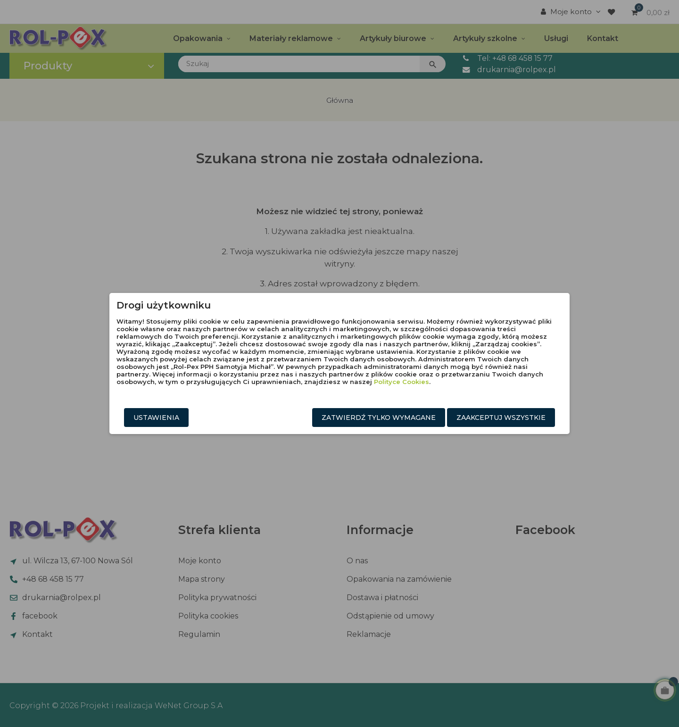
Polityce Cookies (401, 381)
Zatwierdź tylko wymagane (379, 417)
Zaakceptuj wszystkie (501, 417)
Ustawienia (156, 417)
